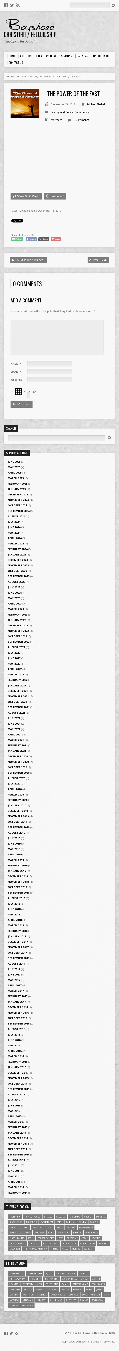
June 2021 (14, 723)
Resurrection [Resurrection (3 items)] (87, 1243)
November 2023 (18, 565)
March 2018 (16, 925)
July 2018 (14, 903)
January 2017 (17, 1002)
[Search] (90, 5)
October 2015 (17, 1083)
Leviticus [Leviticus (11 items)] (73, 1294)
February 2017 (17, 996)
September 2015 (18, 1089)
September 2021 (18, 707)
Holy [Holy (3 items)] (51, 1232)
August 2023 (16, 582)
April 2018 (15, 920)
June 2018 (14, 909)
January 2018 (17, 936)
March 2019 (16, 860)
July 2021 (14, 718)
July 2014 (14, 1165)
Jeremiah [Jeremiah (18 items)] (14, 1294)
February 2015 (17, 1127)
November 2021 (18, 696)
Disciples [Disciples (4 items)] (101, 1216)
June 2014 (14, 1170)
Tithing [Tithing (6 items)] (54, 1248)
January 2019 (17, 871)
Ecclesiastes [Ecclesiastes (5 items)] (98, 1284)
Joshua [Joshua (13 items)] (43, 1294)
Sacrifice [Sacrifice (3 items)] (103, 1243)
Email (16, 371)
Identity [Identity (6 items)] (77, 1232)
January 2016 (17, 1067)
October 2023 (17, 570)
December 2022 (18, 625)
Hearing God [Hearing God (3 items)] (86, 1227)
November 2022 (18, 631)
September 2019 (18, 827)
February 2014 (17, 1192)
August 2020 (16, 778)
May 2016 (14, 1045)
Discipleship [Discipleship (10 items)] (15, 1222)
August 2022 (16, 647)
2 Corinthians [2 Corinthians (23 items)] (69, 1278)
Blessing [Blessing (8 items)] (60, 1216)
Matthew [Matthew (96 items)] (14, 1300)
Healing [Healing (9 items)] (71, 1227)
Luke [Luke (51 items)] (84, 1294)
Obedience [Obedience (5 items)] (72, 1238)
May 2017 (14, 980)
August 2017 (16, 963)
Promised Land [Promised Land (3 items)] (17, 1243)
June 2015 (14, 1105)
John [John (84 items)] (32, 1294)
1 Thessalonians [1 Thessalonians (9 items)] (18, 1278)
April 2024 (15, 538)
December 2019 (18, 811)
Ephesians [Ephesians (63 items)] (14, 1289)
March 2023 (16, 609)
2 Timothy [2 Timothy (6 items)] (28, 1284)
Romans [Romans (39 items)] (13, 1305)
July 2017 (14, 969)
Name (16, 363)
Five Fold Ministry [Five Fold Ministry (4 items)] (19, 1227)
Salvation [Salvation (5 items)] (14, 1248)
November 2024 (18, 500)
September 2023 (18, 576)
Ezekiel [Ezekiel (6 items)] (39, 1289)
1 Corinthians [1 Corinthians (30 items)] (34, 1273)
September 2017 (18, 958)
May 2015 (14, 1111)
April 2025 (15, 472)
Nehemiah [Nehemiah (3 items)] (28, 1300)
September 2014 (18, 1154)
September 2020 (18, 772)
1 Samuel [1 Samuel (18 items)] (84, 1273)
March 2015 (16, 1121)
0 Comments (81, 120)
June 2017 (14, 974)
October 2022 (17, 636)
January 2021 (17, 750)
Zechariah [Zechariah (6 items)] (27, 1305)
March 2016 (16, 1056)
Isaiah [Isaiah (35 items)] (89, 1289)
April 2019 (15, 854)
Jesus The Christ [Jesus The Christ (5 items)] (45, 1238)
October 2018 (17, 887)
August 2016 (16, 1029)
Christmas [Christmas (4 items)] (74, 1216)
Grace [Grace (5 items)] (60, 1227)
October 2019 (17, 821)
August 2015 (16, 1094)
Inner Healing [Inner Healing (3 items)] (16, 1238)
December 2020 (18, 756)
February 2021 (17, 745)
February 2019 (17, 865)
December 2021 (18, 691)
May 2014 (14, 1176)
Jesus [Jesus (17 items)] (30, 1238)
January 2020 (17, 805)
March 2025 (16, 478)
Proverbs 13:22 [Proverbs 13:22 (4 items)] (51, 1243)
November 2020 (18, 761)
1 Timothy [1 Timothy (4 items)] (36, 1278)
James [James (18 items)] (99, 1289)
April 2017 (15, 985)
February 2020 (17, 800)
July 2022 (14, 652)
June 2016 (14, 1040)
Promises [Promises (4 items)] (34, 1243)
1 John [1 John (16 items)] (49, 1273)
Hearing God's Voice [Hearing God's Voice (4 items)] (20, 1232)
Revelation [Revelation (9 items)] (97, 1300)
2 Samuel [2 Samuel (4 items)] (14, 1284)
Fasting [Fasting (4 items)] (94, 1222)
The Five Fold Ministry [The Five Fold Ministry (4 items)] (35, 1248)
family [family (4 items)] (82, 1222)
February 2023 (17, 614)
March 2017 (16, 990)
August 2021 (16, 712)
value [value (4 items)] (65, 1248)
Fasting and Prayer (40, 76)
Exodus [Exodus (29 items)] (28, 1289)
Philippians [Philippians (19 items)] (56, 1300)
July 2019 (14, 838)
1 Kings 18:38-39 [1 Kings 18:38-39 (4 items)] (32, 1216)
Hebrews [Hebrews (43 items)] (77, 1289)
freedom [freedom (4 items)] (37, 1227)
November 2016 (18, 1012)
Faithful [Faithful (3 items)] (70, 1222)
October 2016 (17, 1018)
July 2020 (14, 783)
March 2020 (16, 794)
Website (16, 379)
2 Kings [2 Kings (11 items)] (84, 1278)
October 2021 (17, 701)
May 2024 (14, 532)
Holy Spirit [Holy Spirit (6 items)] (63, 1232)
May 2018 (14, 914)
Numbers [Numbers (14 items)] (41, 1300)
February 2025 (17, 483)
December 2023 (18, 560)
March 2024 (16, 543)
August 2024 (16, 516)
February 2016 (17, 1061)
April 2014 (15, 1182)
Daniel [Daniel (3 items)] (65, 1284)
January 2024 (17, 554)
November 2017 (18, 947)
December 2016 (18, 1007)
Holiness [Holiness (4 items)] (39, 1232)
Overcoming (82, 112)
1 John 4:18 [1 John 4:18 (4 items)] (15, 1216)
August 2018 (16, 898)
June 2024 (14, 527)
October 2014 (17, 1149)
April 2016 (15, 1051)
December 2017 (18, 941)
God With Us (98, 260)
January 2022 (17, 685)
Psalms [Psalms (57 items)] (84, 1300)
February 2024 (17, 549)
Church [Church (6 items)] (88, 1216)
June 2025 (14, 461)
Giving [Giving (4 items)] (49, 1227)
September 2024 (18, 511)
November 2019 (18, 816)
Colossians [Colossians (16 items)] (52, 1284)
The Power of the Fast (66, 76)
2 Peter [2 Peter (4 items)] (96, 1278)
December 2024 (18, 494)
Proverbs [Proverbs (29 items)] (71, 1300)
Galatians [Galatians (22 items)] (52, 1289)
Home (10, 76)
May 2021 (14, 729)
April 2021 (15, 734)
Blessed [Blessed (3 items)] (48, 1216)
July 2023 (14, 587)
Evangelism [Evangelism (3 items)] (47, 1222)
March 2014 (16, 1187)
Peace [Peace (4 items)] (85, 1238)
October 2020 (17, 767)
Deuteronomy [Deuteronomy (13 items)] (80, 1284)
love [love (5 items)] (60, 1238)
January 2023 (17, 620)
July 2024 (14, 521)
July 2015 (14, 1100)
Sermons (22, 76)
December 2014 (18, 1138)
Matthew (56, 120)
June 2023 (14, 592)
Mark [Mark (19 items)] (106, 1294)
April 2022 (15, 669)
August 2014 (16, 1160)
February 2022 (17, 680)
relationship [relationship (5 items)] (69, 1243)
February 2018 (17, 931)
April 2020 (15, 789)
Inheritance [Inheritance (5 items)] (91, 1232)
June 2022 (14, 658)
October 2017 (17, 952)
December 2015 (18, 1072)
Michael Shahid (96, 104)
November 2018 (18, 881)
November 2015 (18, 1078)
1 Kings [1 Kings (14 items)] (60, 1273)
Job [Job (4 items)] (24, 1294)
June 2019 (14, 843)
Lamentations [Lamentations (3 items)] (58, 1294)
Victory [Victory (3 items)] (76, 1248)
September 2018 (18, 892)
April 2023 (15, 603)
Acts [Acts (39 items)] (39, 1284)
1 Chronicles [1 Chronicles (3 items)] (16, 1273)
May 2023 (14, 598)
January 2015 (17, 1132)
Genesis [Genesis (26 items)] (65, 1289)
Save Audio (55, 196)
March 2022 (16, 674)
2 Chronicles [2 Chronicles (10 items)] (52, 1278)
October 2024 (17, 505)
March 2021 (16, 740)
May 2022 (14, 663)
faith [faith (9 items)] (59, 1222)
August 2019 (16, 832)
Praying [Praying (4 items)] (96, 1238)
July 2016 (14, 1034)
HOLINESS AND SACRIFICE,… (28, 260)
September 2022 (18, 641)
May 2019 (14, 849)
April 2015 (15, 1116)
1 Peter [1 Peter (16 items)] (71, 1273)
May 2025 (14, 467)
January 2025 (17, 489)
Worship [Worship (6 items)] (88, 1248)
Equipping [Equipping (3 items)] (31, 1222)
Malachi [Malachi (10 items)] (95, 1294)
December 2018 (18, 876)
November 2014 (18, 1143)
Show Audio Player (26, 196)
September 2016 (18, 1023)
